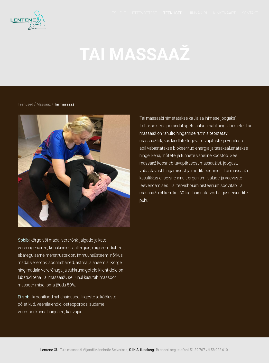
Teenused (173, 13)
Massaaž (44, 104)
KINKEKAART (224, 13)
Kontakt (249, 13)
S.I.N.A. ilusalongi (142, 350)
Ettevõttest (144, 13)
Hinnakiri (197, 13)
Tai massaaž (64, 104)
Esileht (119, 13)
